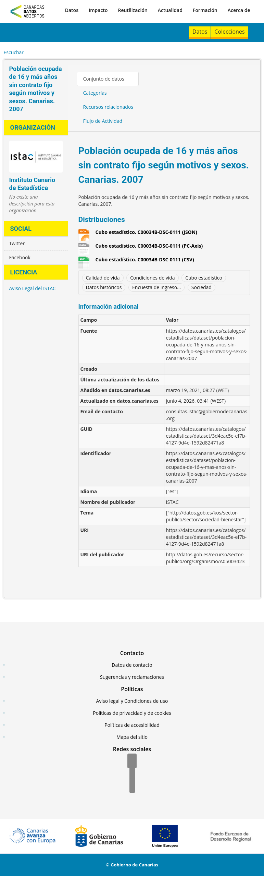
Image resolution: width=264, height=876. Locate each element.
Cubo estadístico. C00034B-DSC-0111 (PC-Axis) (149, 245)
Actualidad (170, 10)
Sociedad (201, 287)
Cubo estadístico (203, 277)
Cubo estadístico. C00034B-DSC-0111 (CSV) (145, 259)
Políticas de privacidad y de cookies (132, 713)
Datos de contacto (132, 665)
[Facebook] (132, 761)
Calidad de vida (103, 277)
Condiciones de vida (152, 277)
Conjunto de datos (103, 78)
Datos (71, 10)
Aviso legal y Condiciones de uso (132, 701)
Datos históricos (104, 287)
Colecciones (229, 31)
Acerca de (239, 10)
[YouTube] (132, 786)
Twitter (17, 243)
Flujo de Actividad (103, 121)
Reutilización (132, 10)
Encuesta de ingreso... (156, 287)
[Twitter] (132, 774)
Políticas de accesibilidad (132, 725)
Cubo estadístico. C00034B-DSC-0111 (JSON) (146, 232)
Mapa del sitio (132, 737)
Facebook (19, 257)
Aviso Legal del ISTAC (32, 288)
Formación (205, 10)
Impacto (98, 10)
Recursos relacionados (108, 107)
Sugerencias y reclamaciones (132, 677)
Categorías (95, 93)
